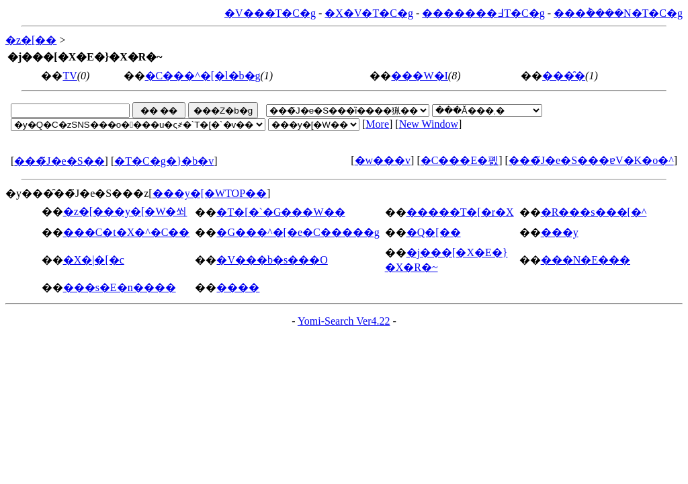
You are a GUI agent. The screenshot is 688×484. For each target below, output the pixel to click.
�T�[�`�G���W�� (280, 212)
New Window (428, 124)
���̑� (563, 75)
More (377, 124)
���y (559, 232)
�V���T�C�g (270, 13)
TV (69, 75)
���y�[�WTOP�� (210, 193)
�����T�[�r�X (460, 212)
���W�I (419, 75)
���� (237, 287)
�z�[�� (30, 40)
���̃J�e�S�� (59, 161)
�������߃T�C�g (483, 13)
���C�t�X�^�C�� (126, 232)
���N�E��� (585, 260)
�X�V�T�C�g (369, 13)
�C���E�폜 (460, 160)
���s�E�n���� (119, 287)
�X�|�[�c (93, 260)
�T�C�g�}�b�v (164, 161)
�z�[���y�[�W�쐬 (125, 211)
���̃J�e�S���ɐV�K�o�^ (591, 160)
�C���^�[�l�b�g (203, 75)
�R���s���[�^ (594, 212)
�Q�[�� (433, 232)
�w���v (383, 160)
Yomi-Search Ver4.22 (344, 321)
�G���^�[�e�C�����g (297, 232)
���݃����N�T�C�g (618, 13)
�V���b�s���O (271, 260)
